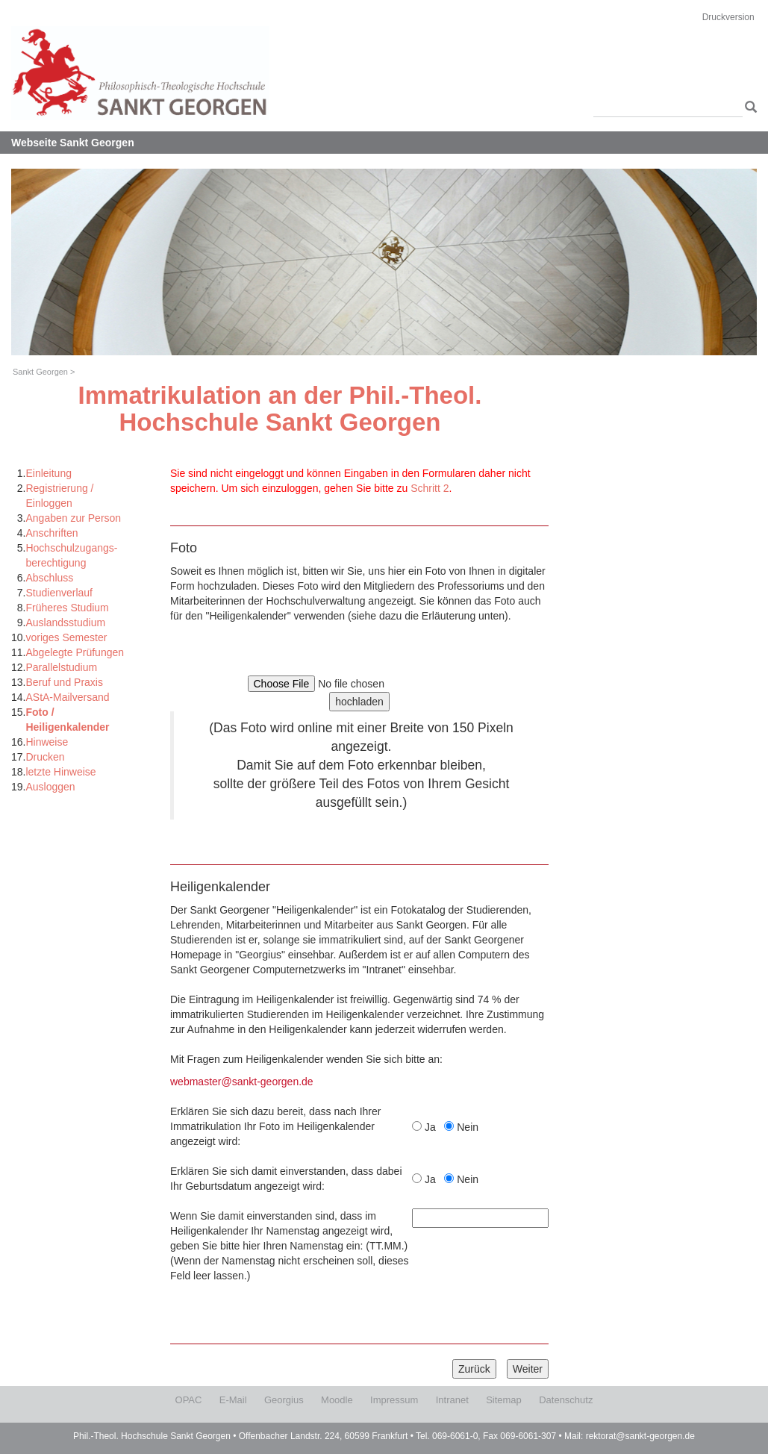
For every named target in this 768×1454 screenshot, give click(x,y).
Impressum (394, 1399)
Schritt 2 (429, 488)
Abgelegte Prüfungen (74, 652)
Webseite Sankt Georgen (72, 143)
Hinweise (46, 742)
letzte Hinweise (60, 772)
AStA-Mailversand (67, 697)
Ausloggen (50, 787)
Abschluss (49, 578)
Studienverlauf (59, 593)
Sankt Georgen (40, 371)
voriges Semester (66, 637)
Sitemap (504, 1399)
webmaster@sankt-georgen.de (241, 1082)
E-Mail (233, 1399)
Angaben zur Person (73, 518)
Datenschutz (566, 1399)
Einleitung (48, 473)
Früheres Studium (66, 608)
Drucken (44, 757)
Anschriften (51, 533)
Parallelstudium (61, 667)
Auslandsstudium (65, 622)
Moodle (337, 1399)
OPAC (188, 1399)
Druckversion (728, 17)
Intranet (452, 1399)
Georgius (284, 1399)
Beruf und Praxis (64, 682)
